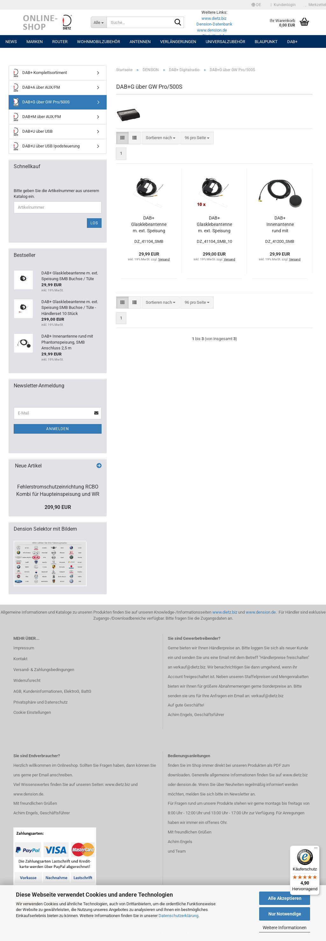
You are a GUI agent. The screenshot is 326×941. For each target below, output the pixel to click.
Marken (34, 41)
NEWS (11, 41)
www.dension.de (212, 30)
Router (59, 41)
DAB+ (292, 41)
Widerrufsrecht (26, 680)
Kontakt (20, 658)
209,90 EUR (58, 507)
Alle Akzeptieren (284, 898)
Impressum (23, 648)
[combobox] (161, 138)
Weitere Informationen (285, 927)
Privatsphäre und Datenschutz (40, 702)
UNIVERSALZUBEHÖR (225, 41)
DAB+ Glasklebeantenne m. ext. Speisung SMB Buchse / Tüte (149, 224)
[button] (256, 5)
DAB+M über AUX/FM (37, 117)
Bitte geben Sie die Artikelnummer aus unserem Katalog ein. (56, 193)
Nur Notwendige (284, 913)
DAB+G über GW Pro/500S (42, 102)
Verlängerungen (178, 41)
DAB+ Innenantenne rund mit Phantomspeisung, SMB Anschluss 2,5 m (280, 224)
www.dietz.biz (214, 18)
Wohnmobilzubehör (98, 41)
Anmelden (57, 429)
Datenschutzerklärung (178, 915)
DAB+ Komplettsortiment (40, 73)
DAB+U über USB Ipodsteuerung (47, 146)
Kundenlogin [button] (283, 5)
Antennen (140, 41)
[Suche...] (99, 22)
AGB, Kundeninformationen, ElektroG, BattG (52, 691)
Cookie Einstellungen (32, 712)
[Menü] (316, 849)
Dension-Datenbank (214, 24)
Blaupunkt (266, 41)
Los (94, 223)
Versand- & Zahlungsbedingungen (43, 669)
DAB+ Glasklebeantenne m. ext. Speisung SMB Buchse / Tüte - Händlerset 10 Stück (214, 224)
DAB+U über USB (33, 132)
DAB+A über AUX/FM (37, 88)
